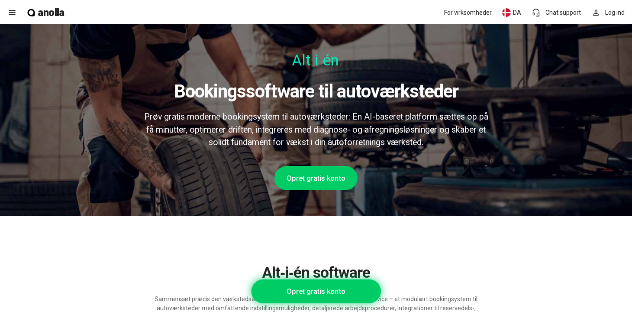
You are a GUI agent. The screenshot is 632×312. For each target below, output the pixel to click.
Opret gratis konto (316, 178)
